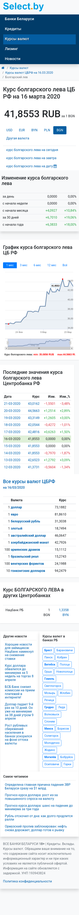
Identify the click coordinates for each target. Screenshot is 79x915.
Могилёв (50, 757)
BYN (34, 130)
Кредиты (13, 28)
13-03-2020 (12, 460)
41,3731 (34, 467)
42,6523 (34, 460)
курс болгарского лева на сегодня (32, 150)
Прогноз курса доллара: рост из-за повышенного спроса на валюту (31, 797)
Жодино (49, 750)
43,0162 (34, 404)
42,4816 (34, 432)
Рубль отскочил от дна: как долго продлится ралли (39, 818)
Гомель (49, 678)
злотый (16, 528)
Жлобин (65, 693)
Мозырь (49, 693)
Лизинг (11, 48)
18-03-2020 (12, 425)
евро (14, 514)
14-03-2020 (12, 453)
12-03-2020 (12, 467)
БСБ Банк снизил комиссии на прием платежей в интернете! (20, 692)
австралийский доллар (28, 535)
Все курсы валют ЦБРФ (29, 484)
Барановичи (65, 650)
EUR (22, 130)
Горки (67, 764)
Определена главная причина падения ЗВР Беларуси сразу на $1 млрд (37, 786)
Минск (48, 728)
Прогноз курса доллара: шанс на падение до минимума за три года (39, 807)
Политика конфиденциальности (27, 881)
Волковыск (51, 714)
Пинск (48, 657)
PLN (47, 130)
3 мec (23, 265)
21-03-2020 (12, 404)
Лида (61, 707)
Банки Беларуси (19, 18)
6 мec (37, 265)
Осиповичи (51, 764)
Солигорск (51, 735)
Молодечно (52, 742)
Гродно (49, 707)
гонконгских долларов (28, 571)
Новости (12, 58)
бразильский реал (24, 556)
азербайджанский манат (30, 542)
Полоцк (65, 664)
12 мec (51, 265)
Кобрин (62, 657)
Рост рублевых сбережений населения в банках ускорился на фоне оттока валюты (18, 734)
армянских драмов (25, 550)
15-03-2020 (12, 446)
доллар (16, 507)
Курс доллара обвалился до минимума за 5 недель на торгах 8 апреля (19, 673)
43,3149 (34, 418)
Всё (65, 265)
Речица (49, 700)
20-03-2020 (12, 411)
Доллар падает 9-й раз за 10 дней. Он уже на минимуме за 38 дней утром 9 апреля (19, 711)
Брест (48, 650)
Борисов (63, 728)
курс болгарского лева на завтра (31, 158)
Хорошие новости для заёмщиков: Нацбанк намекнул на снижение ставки (19, 651)
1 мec (10, 265)
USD (9, 130)
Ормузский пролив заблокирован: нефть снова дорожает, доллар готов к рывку (36, 828)
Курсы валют (17, 38)
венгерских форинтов (27, 564)
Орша (48, 671)
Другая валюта (17, 138)
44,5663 (34, 411)
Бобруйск (66, 757)
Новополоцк (64, 671)
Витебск (49, 664)
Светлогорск (52, 685)
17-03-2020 (12, 432)
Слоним (49, 721)
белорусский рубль (25, 521)
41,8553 (34, 446)
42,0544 (34, 425)
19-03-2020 (12, 418)
